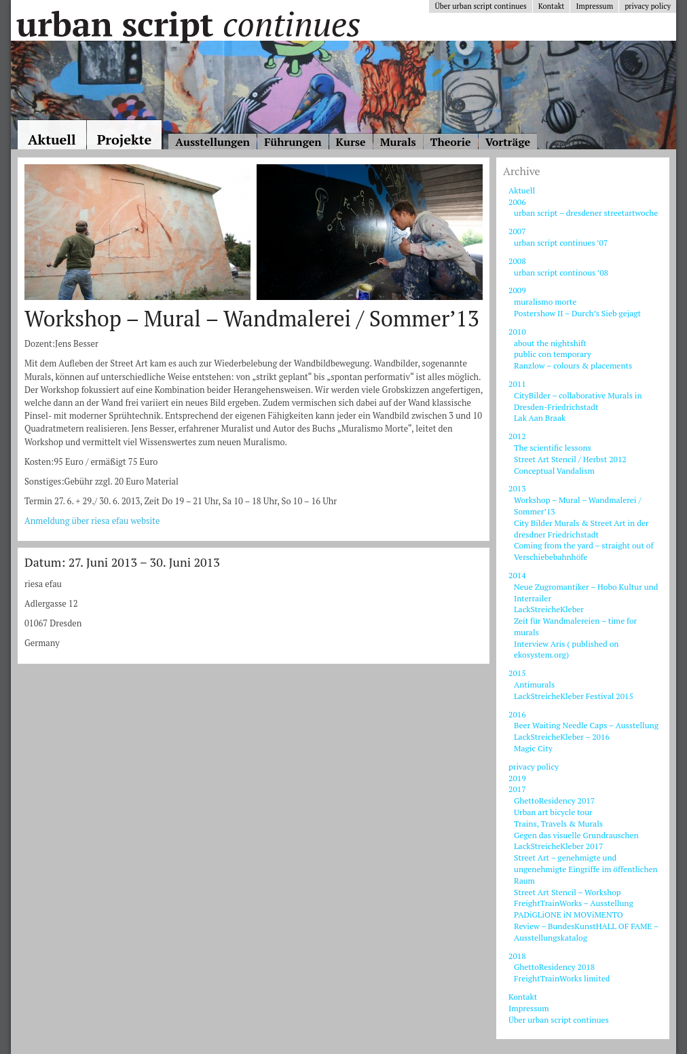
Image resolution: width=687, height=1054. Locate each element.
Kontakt (551, 6)
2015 (517, 673)
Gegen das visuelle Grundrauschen (576, 835)
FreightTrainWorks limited (562, 978)
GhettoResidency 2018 (554, 967)
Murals (398, 141)
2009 (517, 290)
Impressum (594, 6)
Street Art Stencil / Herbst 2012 (570, 459)
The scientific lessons (552, 448)
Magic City (533, 748)
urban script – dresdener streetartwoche (586, 213)
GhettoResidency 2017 (554, 800)
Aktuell (52, 139)
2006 (517, 202)
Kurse (351, 141)
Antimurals (534, 684)
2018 (517, 956)
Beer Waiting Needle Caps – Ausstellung (586, 725)
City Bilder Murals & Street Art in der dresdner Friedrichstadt (581, 529)
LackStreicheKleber (549, 609)
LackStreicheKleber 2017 (558, 846)
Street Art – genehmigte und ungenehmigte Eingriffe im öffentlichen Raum (586, 869)
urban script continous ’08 (561, 272)
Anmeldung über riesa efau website (92, 521)
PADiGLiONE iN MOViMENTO (568, 914)
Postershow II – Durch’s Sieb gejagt (577, 313)
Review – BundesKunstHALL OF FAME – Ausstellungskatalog (586, 932)
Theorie (450, 141)
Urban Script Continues (187, 24)
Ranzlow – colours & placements (573, 365)
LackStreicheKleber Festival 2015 (573, 696)
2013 (517, 488)
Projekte (124, 139)
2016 (517, 714)
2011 (517, 384)
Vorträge (507, 141)
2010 (517, 331)
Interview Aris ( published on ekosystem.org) (566, 649)
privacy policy (648, 6)
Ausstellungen (212, 141)
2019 (517, 778)
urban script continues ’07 (561, 243)
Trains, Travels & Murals (558, 823)
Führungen (292, 141)
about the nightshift (550, 343)
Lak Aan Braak (539, 418)
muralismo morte (545, 302)
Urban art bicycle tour (553, 812)
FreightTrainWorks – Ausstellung (573, 903)
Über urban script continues (480, 6)
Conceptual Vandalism (554, 471)
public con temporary (552, 354)
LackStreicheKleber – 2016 (562, 737)
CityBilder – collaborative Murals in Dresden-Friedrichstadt (578, 401)
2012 (517, 436)
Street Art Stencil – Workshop (567, 892)
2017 (517, 789)
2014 (517, 575)
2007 (517, 231)
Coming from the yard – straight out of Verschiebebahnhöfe (584, 551)
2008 (517, 261)
